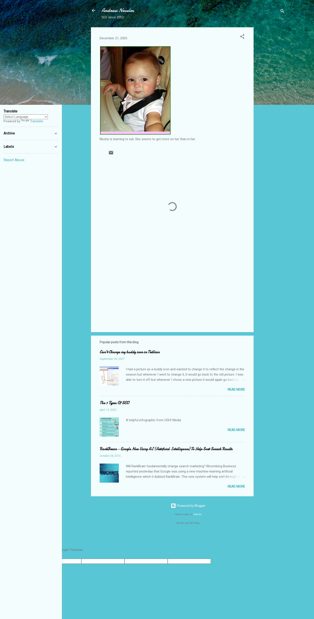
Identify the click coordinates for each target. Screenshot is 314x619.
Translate (32, 121)
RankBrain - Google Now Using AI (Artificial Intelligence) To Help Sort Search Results (166, 449)
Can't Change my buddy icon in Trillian (129, 352)
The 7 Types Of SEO (114, 403)
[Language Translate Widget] (25, 116)
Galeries (197, 514)
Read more (236, 389)
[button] (242, 37)
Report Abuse (13, 160)
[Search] (282, 12)
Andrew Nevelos (117, 10)
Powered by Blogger (188, 506)
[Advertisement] (271, 92)
